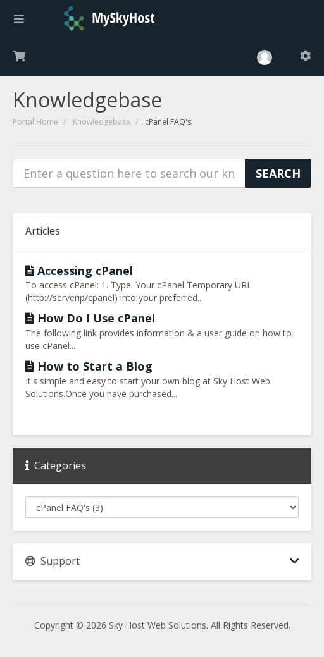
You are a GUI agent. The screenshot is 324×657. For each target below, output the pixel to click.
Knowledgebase (101, 121)
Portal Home (35, 121)
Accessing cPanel (79, 270)
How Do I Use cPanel (90, 318)
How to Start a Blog (89, 366)
